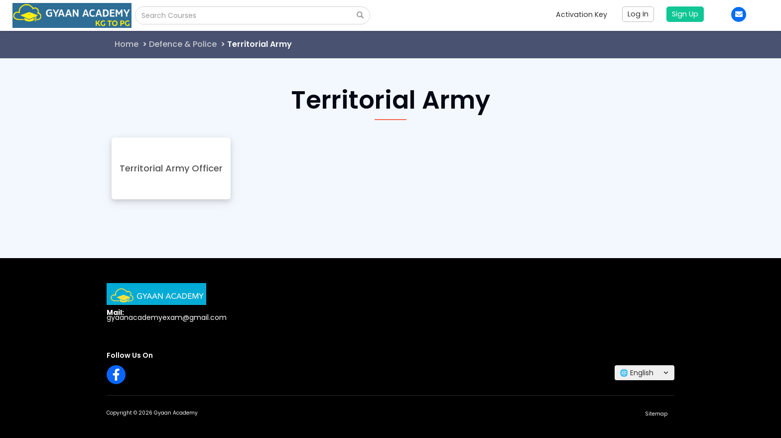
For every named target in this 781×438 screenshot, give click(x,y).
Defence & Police (183, 44)
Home (126, 44)
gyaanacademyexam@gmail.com (167, 317)
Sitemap (656, 414)
